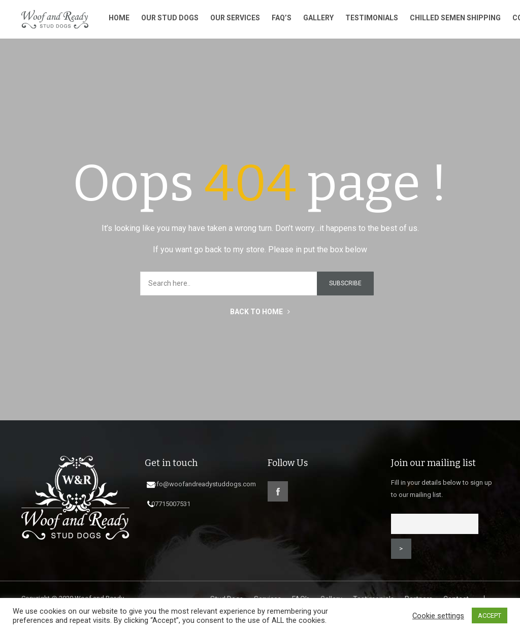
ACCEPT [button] (489, 615)
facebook (278, 495)
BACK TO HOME (260, 315)
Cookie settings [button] (438, 615)
